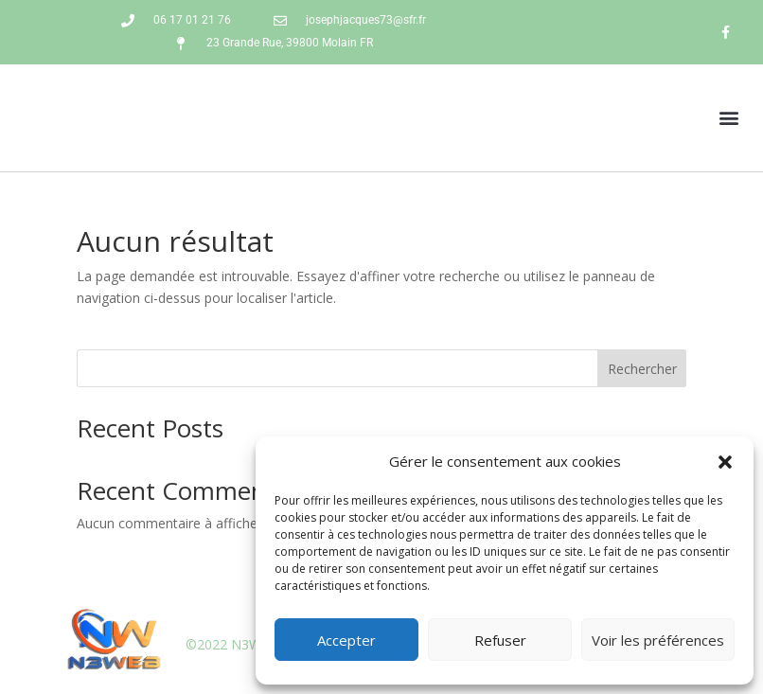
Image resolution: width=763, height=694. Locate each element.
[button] (725, 462)
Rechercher (642, 369)
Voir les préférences (658, 640)
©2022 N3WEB (232, 644)
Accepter (346, 640)
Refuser (500, 640)
